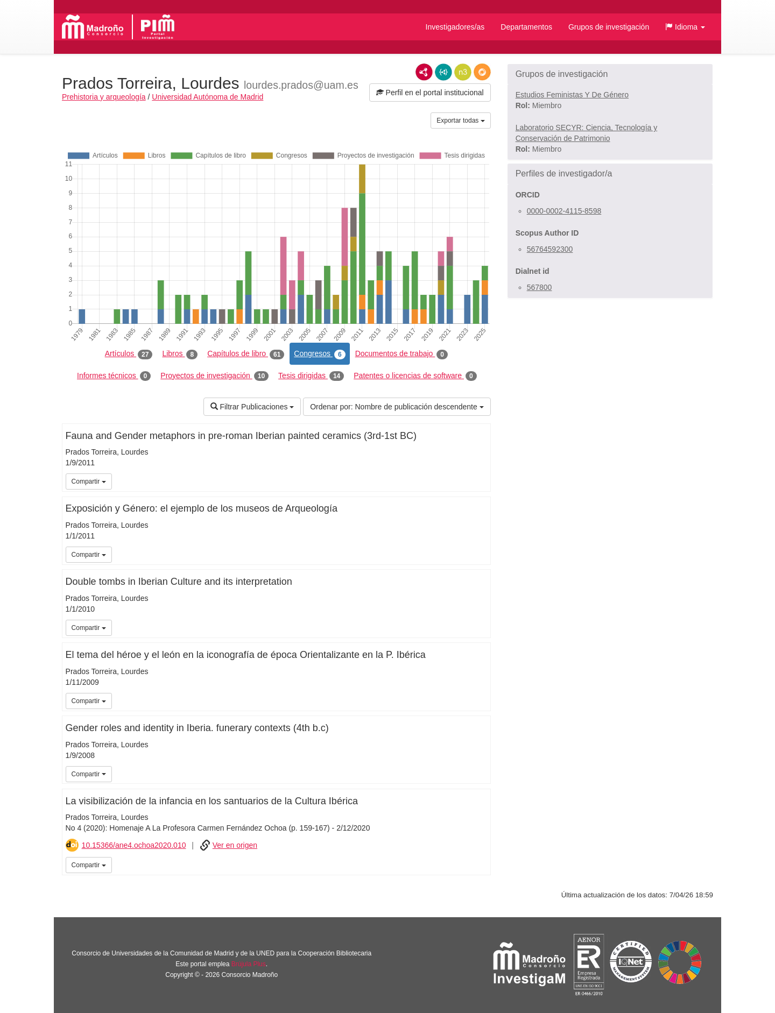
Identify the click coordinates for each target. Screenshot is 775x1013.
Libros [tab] (180, 354)
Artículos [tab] (129, 354)
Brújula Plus (248, 964)
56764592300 (550, 249)
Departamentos (526, 27)
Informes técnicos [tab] (114, 376)
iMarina (480, 864)
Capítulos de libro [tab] (245, 354)
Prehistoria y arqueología (104, 97)
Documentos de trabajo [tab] (401, 354)
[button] (685, 26)
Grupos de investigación (608, 27)
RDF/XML (424, 72)
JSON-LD (443, 72)
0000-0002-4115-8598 (564, 211)
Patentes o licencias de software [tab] (415, 376)
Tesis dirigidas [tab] (311, 376)
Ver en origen (235, 845)
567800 (539, 287)
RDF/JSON (482, 72)
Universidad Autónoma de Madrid (207, 97)
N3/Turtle (462, 72)
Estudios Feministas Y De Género (572, 94)
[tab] (610, 74)
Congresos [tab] (319, 354)
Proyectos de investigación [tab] (214, 376)
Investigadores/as (455, 27)
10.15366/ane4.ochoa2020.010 (134, 845)
